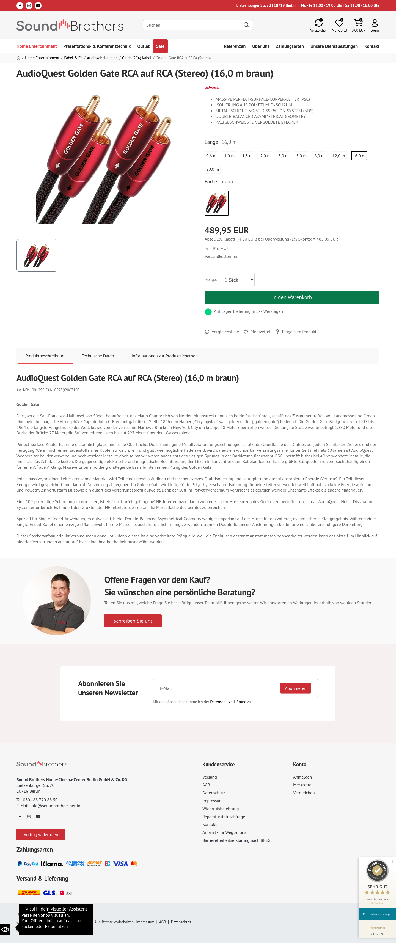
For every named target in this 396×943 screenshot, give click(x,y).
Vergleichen (304, 792)
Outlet (143, 46)
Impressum (212, 800)
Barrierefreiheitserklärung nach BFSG (236, 840)
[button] (375, 25)
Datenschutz (213, 792)
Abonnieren (296, 688)
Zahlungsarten (290, 46)
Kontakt (372, 46)
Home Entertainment (36, 46)
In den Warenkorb (292, 297)
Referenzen (235, 46)
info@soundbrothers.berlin (55, 805)
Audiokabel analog (102, 58)
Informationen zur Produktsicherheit (165, 356)
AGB (206, 784)
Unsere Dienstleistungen (334, 46)
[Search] (198, 25)
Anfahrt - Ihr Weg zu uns (224, 832)
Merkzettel (303, 784)
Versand (209, 777)
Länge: (212, 142)
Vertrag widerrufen (41, 834)
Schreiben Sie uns (133, 620)
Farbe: (211, 181)
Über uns (260, 46)
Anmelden (302, 777)
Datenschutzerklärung (228, 701)
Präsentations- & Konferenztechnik (97, 46)
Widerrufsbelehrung (220, 808)
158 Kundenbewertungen (377, 914)
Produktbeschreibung (44, 356)
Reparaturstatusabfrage (223, 816)
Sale (160, 46)
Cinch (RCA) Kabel (136, 58)
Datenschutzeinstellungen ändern (49, 914)
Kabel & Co (73, 58)
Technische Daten (98, 356)
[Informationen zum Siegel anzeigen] (377, 930)
